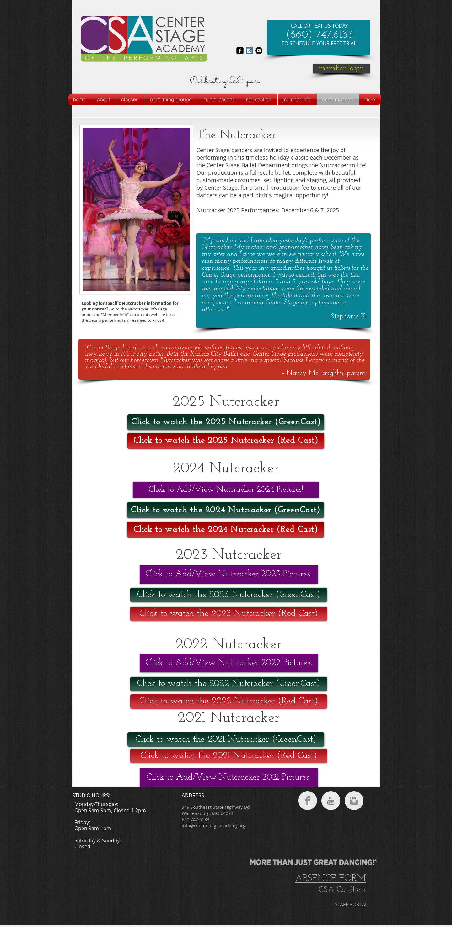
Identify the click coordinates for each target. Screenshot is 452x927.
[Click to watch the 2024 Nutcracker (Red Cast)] (225, 530)
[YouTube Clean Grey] (330, 800)
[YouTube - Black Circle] (258, 50)
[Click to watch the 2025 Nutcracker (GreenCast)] (225, 422)
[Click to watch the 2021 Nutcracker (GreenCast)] (225, 739)
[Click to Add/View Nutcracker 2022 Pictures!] (229, 663)
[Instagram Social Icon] (249, 50)
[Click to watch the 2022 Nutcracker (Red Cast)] (228, 701)
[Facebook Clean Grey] (307, 800)
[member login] (341, 68)
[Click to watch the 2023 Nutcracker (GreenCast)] (228, 595)
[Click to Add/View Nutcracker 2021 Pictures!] (229, 777)
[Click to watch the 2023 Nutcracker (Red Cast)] (228, 614)
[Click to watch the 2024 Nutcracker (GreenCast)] (225, 510)
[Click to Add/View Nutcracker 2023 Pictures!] (229, 574)
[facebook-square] (240, 50)
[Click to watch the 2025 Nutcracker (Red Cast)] (225, 441)
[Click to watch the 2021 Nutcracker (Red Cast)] (228, 756)
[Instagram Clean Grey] (354, 800)
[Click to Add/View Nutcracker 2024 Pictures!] (226, 490)
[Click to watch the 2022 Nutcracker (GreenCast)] (228, 684)
